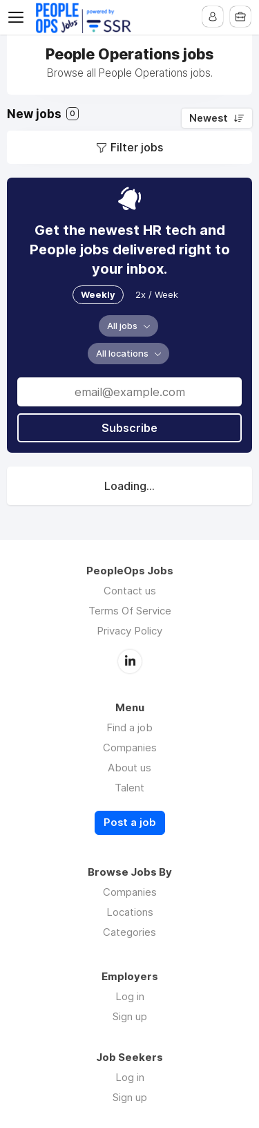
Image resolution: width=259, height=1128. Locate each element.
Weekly (98, 294)
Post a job (130, 822)
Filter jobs (137, 147)
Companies (130, 747)
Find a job (129, 727)
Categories (129, 932)
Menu (18, 17)
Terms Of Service (129, 610)
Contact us (130, 590)
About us (129, 767)
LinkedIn (130, 661)
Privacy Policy (129, 630)
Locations (129, 912)
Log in (129, 996)
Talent (129, 787)
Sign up (130, 1016)
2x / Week (156, 294)
